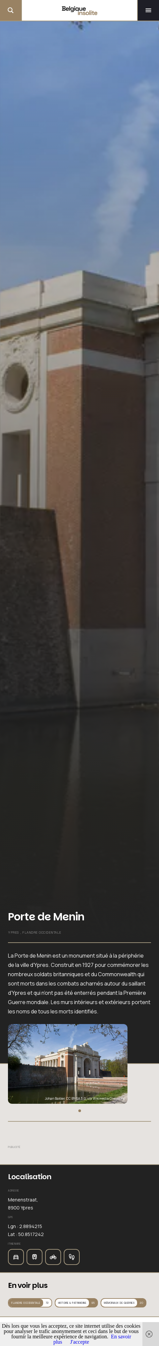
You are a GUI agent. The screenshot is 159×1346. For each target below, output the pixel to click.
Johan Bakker (55, 1098)
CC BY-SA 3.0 (76, 1098)
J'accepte (79, 1342)
